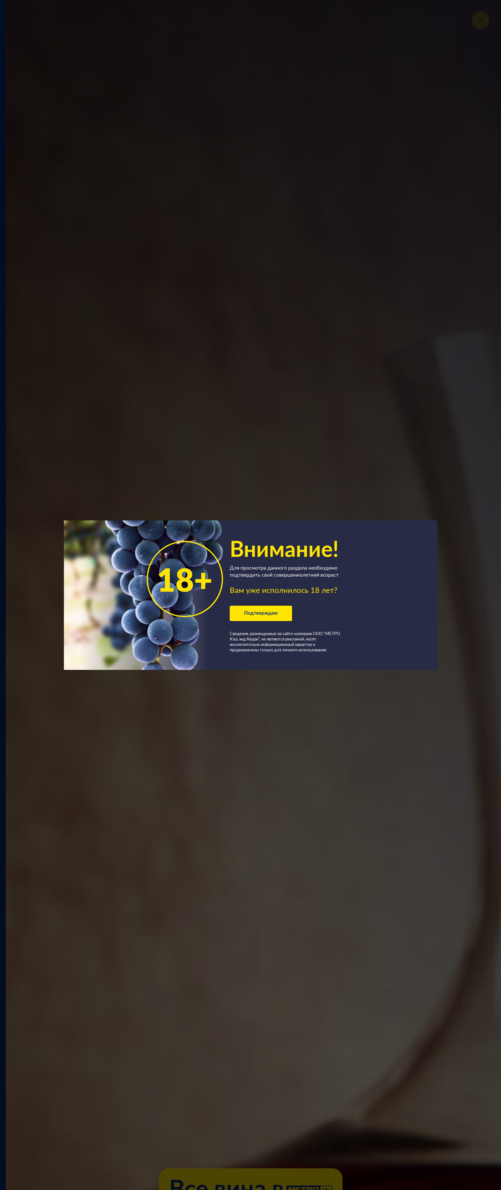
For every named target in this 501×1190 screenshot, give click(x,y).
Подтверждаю (261, 613)
